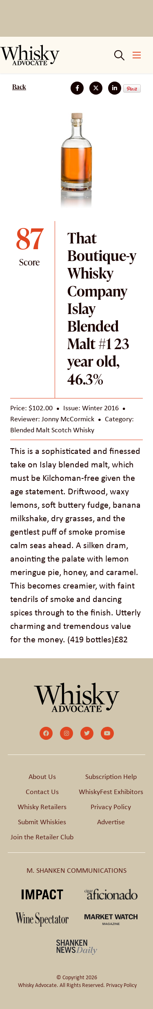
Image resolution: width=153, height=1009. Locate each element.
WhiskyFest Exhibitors (111, 792)
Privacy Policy (111, 807)
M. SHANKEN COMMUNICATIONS (76, 870)
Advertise (111, 822)
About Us (42, 776)
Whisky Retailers (42, 807)
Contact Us (42, 792)
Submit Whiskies (42, 822)
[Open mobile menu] (137, 55)
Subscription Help (111, 776)
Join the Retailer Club (42, 837)
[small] (46, 733)
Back (19, 86)
